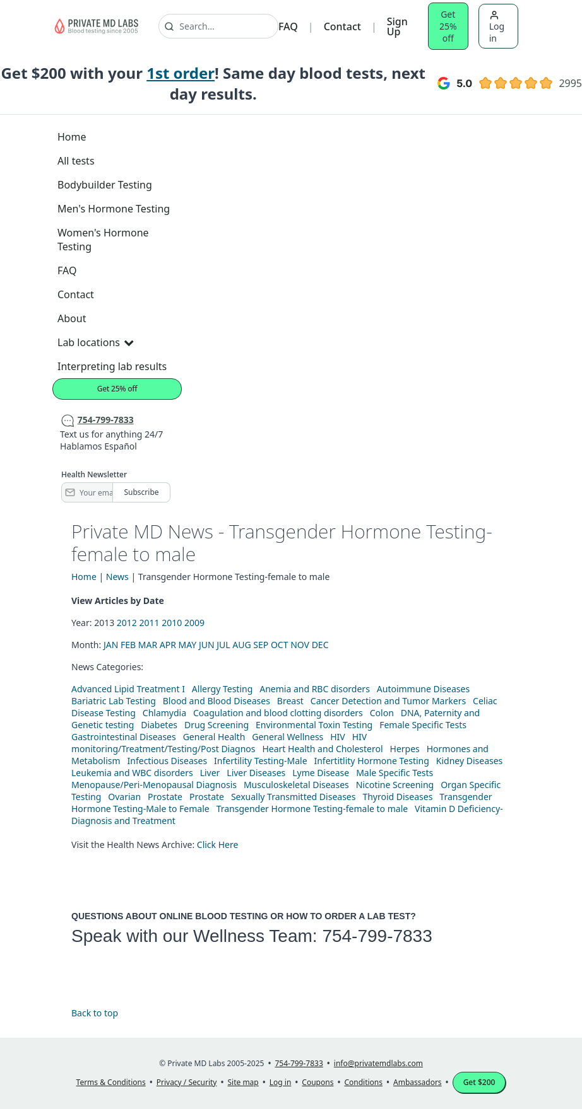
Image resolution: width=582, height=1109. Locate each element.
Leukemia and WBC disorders (132, 773)
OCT (279, 645)
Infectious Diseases (168, 761)
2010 (172, 623)
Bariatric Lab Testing (113, 701)
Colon (382, 713)
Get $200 (479, 1082)
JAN (111, 645)
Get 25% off (448, 26)
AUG (241, 645)
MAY (188, 645)
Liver (210, 773)
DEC (320, 645)
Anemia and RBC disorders (314, 689)
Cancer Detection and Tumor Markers (388, 701)
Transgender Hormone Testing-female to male (312, 809)
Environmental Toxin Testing (314, 725)
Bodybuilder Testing (104, 185)
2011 (150, 623)
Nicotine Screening (395, 785)
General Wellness (287, 737)
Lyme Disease (320, 773)
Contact (342, 26)
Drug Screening (216, 725)
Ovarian (124, 797)
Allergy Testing (222, 689)
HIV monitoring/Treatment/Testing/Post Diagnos (219, 743)
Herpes (405, 749)
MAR (147, 645)
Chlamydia (164, 713)
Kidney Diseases (469, 761)
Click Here (218, 845)
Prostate (165, 797)
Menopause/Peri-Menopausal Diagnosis (154, 785)
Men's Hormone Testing (113, 209)
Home (71, 137)
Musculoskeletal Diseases (296, 785)
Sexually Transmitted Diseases (293, 797)
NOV (299, 645)
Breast (290, 701)
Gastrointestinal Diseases (123, 737)
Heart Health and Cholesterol (322, 749)
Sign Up (397, 26)
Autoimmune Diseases (423, 689)
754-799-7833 (377, 936)
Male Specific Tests (394, 773)
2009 (194, 623)
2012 (127, 623)
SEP (260, 645)
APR (168, 645)
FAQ (288, 26)
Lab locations (95, 342)
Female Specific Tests (422, 725)
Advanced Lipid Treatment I (128, 689)
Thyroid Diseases (397, 797)
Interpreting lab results (112, 366)
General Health (214, 737)
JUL (223, 645)
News (117, 577)
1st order (180, 72)
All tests (76, 161)
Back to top (94, 1013)
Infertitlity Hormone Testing (371, 761)
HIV (337, 737)
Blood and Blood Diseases (216, 701)
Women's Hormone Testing (103, 239)
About (71, 318)
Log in (496, 27)
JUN (207, 645)
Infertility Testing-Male (260, 761)
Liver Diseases (256, 773)
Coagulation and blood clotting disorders (278, 713)
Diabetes (159, 725)
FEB (128, 645)
